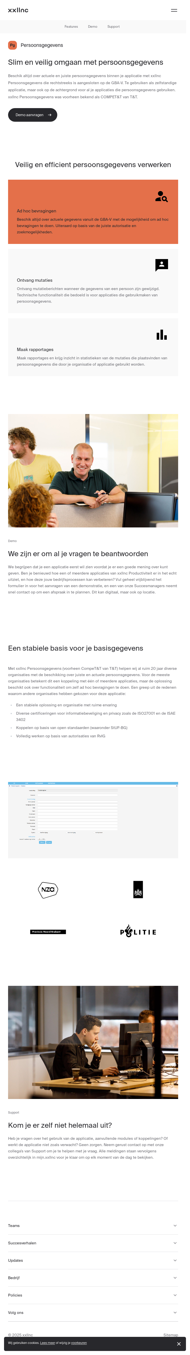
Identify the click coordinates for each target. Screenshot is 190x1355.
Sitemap (171, 1335)
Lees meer (47, 1342)
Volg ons (93, 1313)
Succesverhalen (93, 1243)
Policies (93, 1295)
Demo (92, 26)
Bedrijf (93, 1278)
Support (113, 26)
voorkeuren (79, 1342)
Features (71, 26)
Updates (93, 1260)
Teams (93, 1226)
